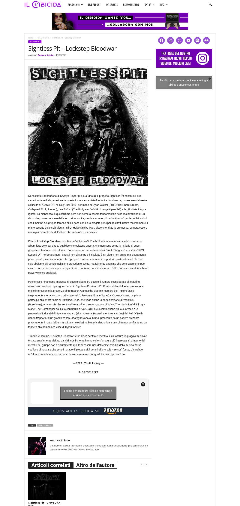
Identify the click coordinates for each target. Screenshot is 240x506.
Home (30, 37)
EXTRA (149, 4)
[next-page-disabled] (146, 464)
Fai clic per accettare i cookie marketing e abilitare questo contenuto (88, 393)
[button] (210, 4)
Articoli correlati (50, 465)
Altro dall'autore (95, 465)
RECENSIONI (75, 4)
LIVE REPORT (94, 4)
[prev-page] (142, 464)
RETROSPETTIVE (131, 4)
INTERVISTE (112, 4)
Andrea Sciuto (45, 55)
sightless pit (44, 425)
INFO (164, 4)
